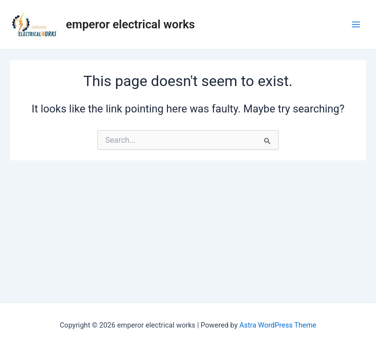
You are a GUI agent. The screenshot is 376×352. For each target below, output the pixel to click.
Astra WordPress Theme (277, 325)
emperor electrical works (130, 24)
